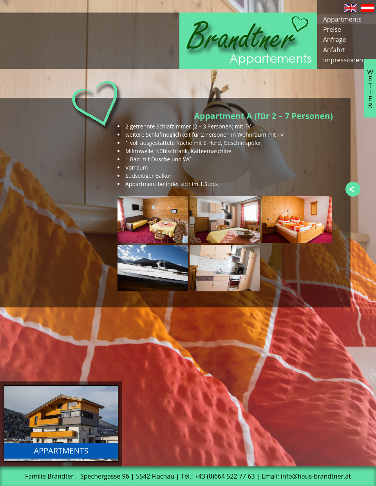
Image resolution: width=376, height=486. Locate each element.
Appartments (342, 19)
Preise (332, 29)
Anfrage (334, 39)
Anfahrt (334, 49)
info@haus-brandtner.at (316, 476)
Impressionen (343, 60)
